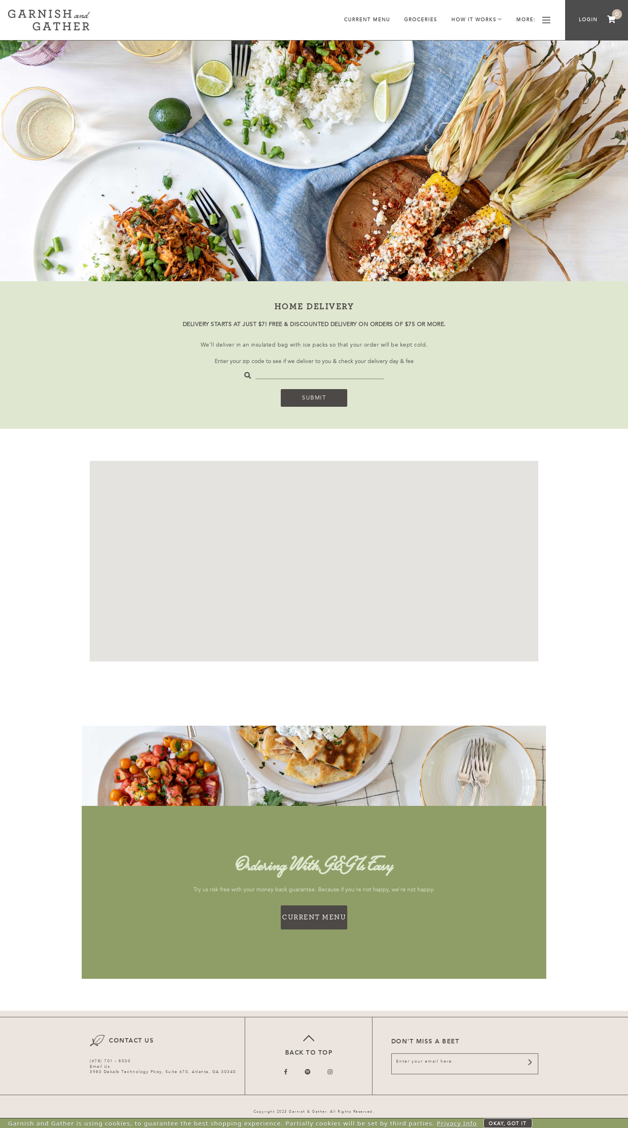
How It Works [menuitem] (476, 20)
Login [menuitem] (588, 19)
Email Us (100, 1066)
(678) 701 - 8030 (110, 1061)
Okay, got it (507, 1123)
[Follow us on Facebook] (286, 1072)
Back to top (309, 1044)
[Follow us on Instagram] (330, 1072)
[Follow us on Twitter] (308, 1072)
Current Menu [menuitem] (367, 19)
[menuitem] (611, 20)
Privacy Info (457, 1123)
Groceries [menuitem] (420, 19)
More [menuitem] (533, 20)
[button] (356, 557)
